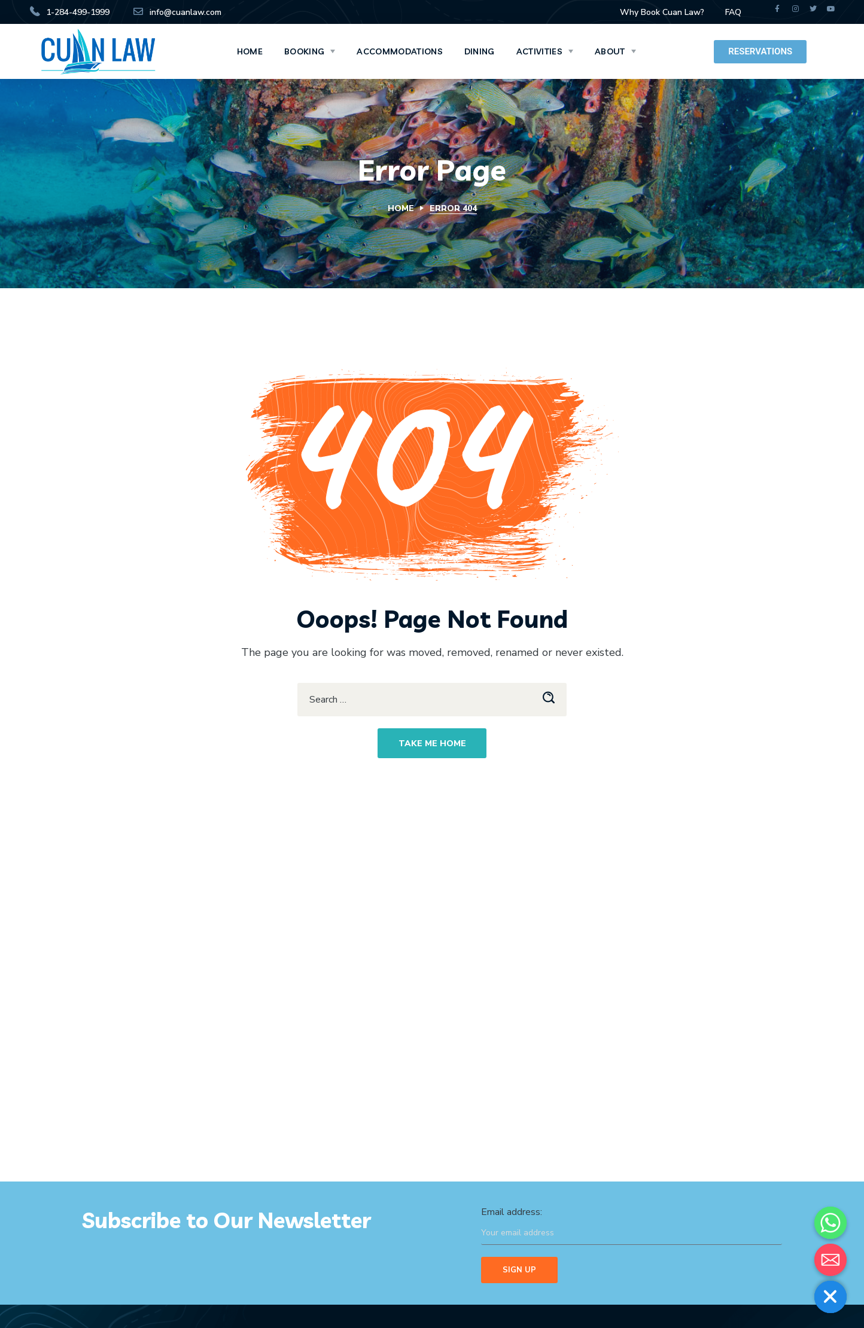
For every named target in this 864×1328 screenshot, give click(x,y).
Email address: (631, 1225)
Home (401, 208)
